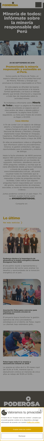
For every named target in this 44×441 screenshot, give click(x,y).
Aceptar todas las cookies (22, 429)
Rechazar (22, 436)
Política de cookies (33, 422)
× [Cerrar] (41, 410)
